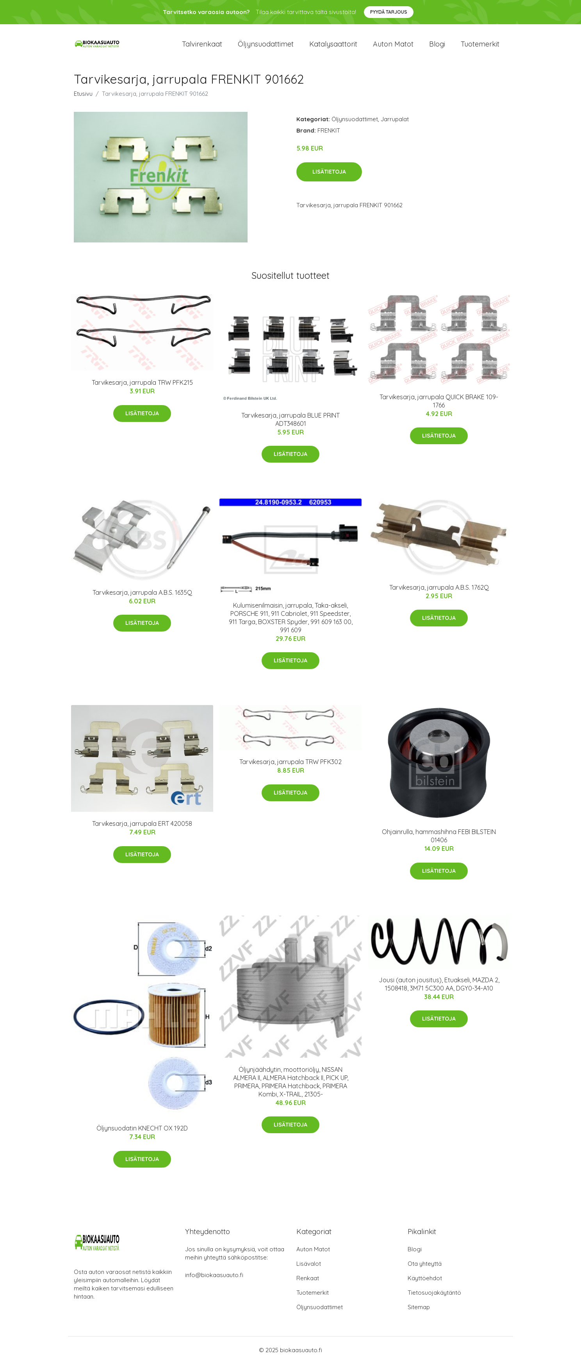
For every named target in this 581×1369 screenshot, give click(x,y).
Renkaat (307, 1283)
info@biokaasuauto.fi (214, 1280)
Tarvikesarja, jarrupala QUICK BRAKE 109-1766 (439, 406)
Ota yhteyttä (425, 1269)
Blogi (437, 46)
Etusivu (83, 99)
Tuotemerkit (480, 46)
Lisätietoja (329, 177)
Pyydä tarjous (388, 12)
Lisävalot (308, 1269)
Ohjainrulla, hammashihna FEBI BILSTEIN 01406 (439, 842)
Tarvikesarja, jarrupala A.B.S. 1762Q (439, 593)
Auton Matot (313, 1254)
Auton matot (393, 46)
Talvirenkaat (202, 46)
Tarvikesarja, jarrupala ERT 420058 (142, 829)
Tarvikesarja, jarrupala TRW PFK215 (142, 388)
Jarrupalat (395, 124)
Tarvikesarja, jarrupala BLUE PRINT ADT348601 (290, 425)
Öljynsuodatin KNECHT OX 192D (142, 1134)
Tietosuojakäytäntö (434, 1298)
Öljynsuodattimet (266, 46)
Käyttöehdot (425, 1283)
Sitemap (419, 1312)
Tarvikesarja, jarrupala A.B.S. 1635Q (142, 598)
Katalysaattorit (333, 46)
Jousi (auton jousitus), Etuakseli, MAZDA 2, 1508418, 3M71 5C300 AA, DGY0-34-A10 (439, 989)
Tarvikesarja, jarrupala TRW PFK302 (290, 767)
